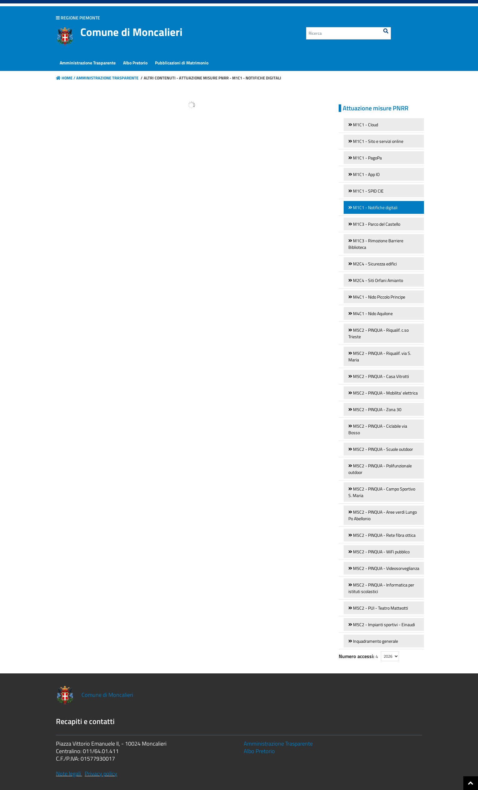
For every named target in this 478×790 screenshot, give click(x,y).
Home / (65, 78)
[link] (384, 124)
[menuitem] (87, 62)
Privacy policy (101, 773)
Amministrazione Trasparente (106, 78)
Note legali (68, 773)
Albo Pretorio (259, 751)
